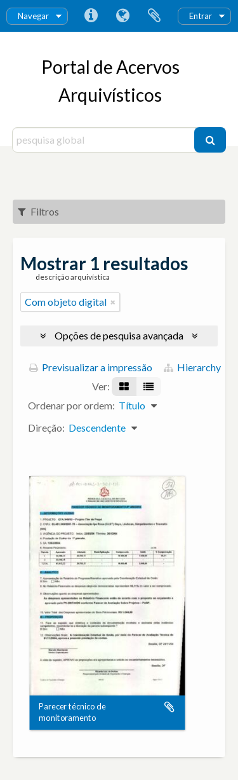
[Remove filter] (113, 302)
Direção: (46, 427)
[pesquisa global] (105, 140)
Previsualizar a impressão (90, 367)
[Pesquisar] (210, 140)
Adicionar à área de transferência (169, 707)
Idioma (122, 16)
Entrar (200, 16)
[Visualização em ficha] (124, 386)
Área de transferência (154, 16)
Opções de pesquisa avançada (119, 335)
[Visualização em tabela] (148, 386)
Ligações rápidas (91, 16)
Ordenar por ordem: (71, 405)
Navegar (33, 16)
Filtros (38, 211)
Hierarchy (192, 367)
